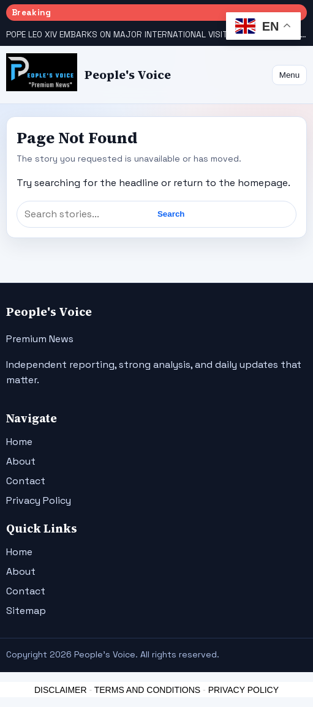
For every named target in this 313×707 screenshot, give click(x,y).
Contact (25, 480)
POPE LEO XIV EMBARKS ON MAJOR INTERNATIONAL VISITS (119, 34)
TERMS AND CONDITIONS (147, 690)
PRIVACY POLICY (243, 690)
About (21, 461)
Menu (289, 75)
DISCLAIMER (60, 690)
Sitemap (26, 610)
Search (170, 214)
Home (19, 441)
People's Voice (128, 75)
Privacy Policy (38, 500)
